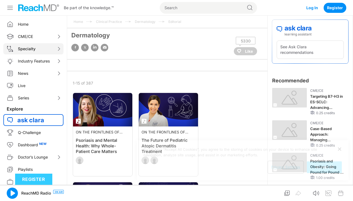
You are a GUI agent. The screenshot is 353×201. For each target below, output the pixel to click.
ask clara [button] (30, 120)
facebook (75, 47)
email (104, 47)
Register (335, 7)
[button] (12, 193)
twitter (85, 47)
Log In (312, 7)
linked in (94, 47)
